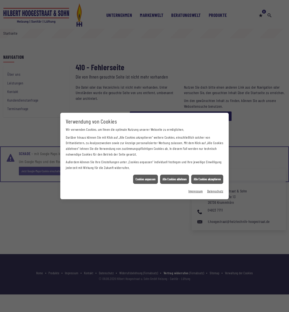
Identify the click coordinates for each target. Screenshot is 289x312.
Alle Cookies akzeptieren (207, 176)
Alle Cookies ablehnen (174, 176)
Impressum (195, 188)
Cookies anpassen (145, 176)
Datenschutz (215, 188)
